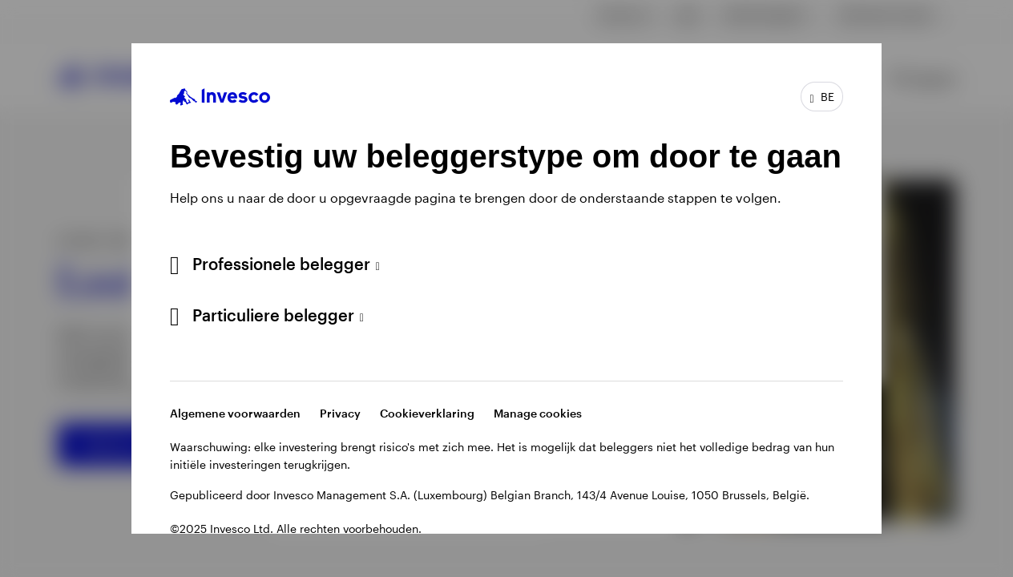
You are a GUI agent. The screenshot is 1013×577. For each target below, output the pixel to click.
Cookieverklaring (427, 413)
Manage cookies (538, 413)
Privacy (340, 413)
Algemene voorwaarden (235, 413)
